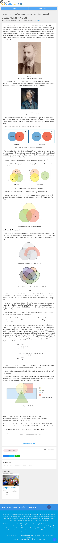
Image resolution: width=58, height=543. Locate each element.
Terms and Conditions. (36, 535)
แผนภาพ (24, 466)
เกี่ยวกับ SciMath (6, 507)
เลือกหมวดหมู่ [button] (42, 8)
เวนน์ (11, 466)
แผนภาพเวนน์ (17, 466)
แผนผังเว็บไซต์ (22, 507)
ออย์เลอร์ (6, 466)
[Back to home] (6, 3)
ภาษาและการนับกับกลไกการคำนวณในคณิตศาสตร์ (9, 488)
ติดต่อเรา (15, 507)
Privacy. (45, 535)
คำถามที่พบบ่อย (32, 507)
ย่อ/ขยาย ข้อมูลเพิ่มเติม (29, 443)
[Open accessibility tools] (54, 539)
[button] (56, 3)
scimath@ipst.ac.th (21, 539)
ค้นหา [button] (14, 8)
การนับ (30, 466)
